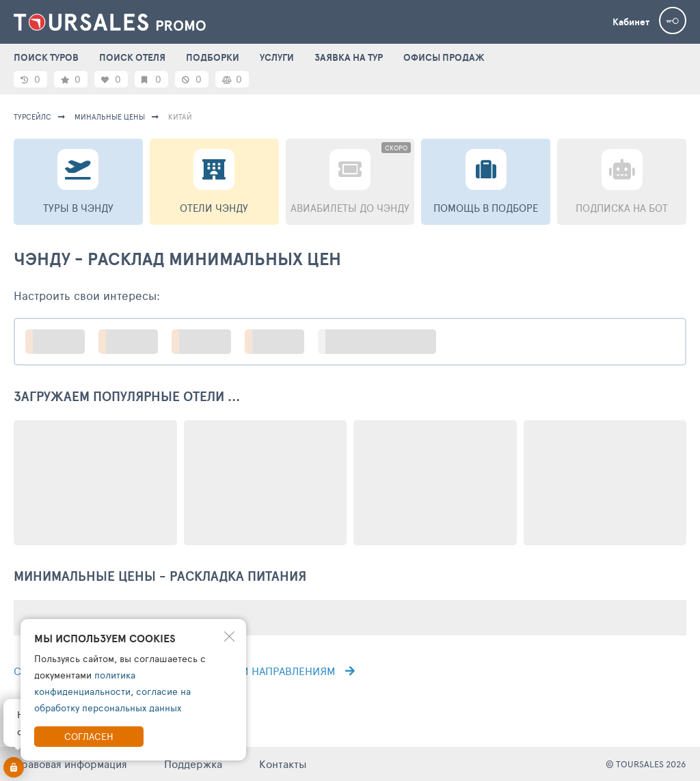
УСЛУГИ (277, 57)
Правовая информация (70, 763)
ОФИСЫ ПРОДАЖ (444, 57)
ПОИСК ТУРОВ (46, 57)
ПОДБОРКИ (212, 57)
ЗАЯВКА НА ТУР (348, 57)
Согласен (88, 736)
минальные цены (110, 116)
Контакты (283, 763)
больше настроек (384, 341)
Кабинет (630, 22)
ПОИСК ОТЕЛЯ (132, 57)
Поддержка (193, 763)
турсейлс (32, 116)
